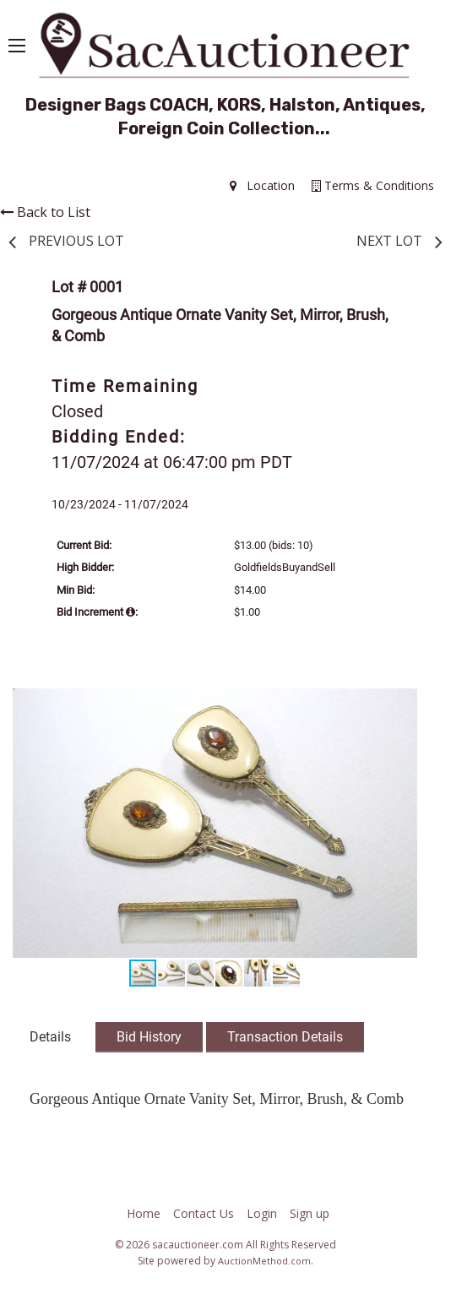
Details (50, 1037)
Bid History (149, 1037)
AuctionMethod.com (264, 1260)
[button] (402, 703)
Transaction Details (285, 1037)
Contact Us (203, 1213)
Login (262, 1213)
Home (143, 1213)
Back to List (45, 212)
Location (262, 185)
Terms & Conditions (373, 185)
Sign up (309, 1213)
